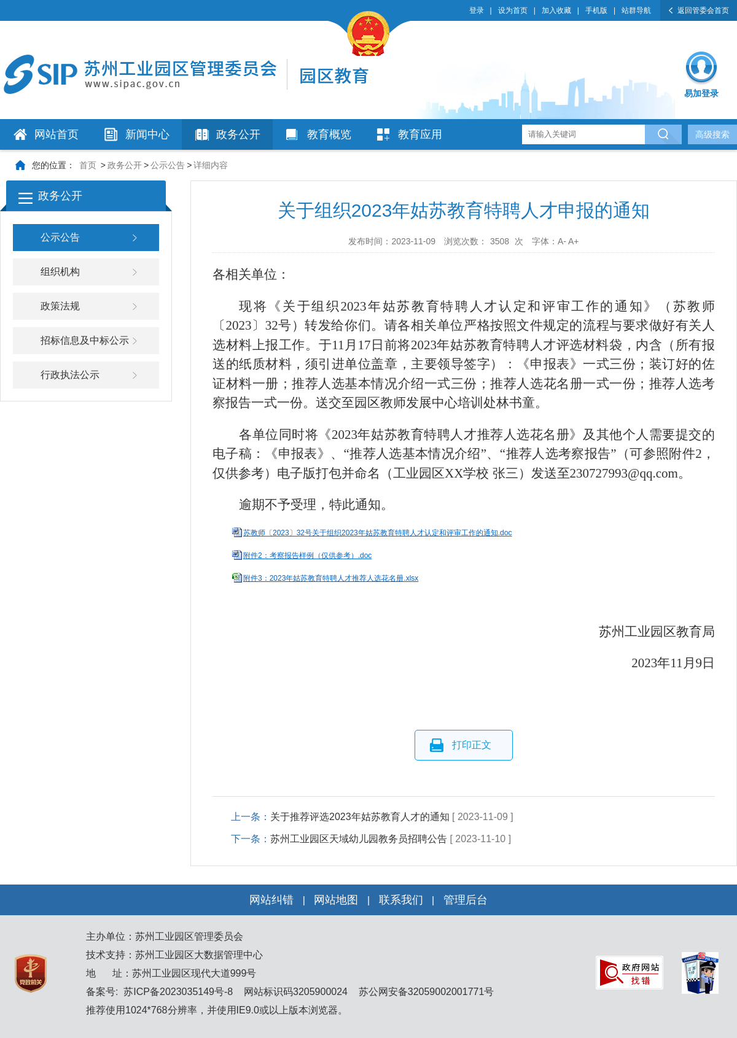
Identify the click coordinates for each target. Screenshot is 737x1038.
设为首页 (513, 10)
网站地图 (336, 900)
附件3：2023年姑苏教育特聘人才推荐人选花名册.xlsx (330, 578)
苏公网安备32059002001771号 (425, 991)
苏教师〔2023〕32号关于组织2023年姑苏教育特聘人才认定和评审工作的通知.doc (377, 533)
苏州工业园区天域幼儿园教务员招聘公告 (358, 839)
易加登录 (701, 93)
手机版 (596, 10)
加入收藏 (556, 10)
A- (562, 241)
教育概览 (329, 134)
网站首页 (56, 134)
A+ (573, 241)
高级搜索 (712, 134)
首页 (87, 165)
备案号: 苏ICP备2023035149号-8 (159, 991)
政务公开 (238, 134)
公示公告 (167, 165)
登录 (476, 10)
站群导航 (636, 10)
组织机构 (60, 271)
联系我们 (401, 900)
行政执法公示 (70, 375)
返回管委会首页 (703, 10)
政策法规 (60, 306)
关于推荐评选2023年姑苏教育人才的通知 (360, 816)
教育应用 (420, 134)
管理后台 (465, 900)
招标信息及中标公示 (85, 340)
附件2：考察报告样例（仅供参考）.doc (307, 555)
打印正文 (471, 745)
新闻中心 (147, 134)
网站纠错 (271, 900)
